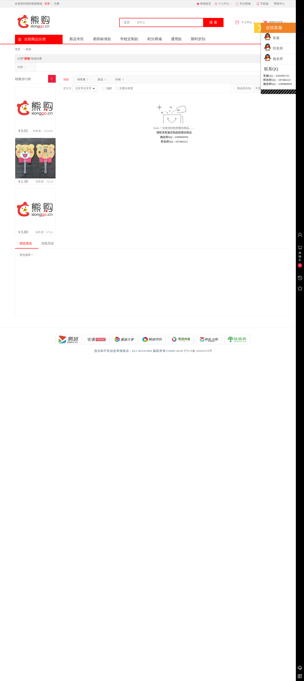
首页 (17, 49)
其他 (28, 49)
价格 (120, 79)
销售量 (83, 79)
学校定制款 (129, 39)
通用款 (176, 39)
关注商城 (245, 4)
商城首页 (204, 3)
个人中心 (224, 4)
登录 (47, 3)
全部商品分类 (32, 39)
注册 (56, 3)
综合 (66, 79)
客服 (272, 38)
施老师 (273, 59)
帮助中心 (279, 3)
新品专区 (76, 39)
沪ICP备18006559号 (198, 351)
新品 (102, 79)
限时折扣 (198, 39)
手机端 (262, 4)
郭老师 (273, 48)
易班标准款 (102, 39)
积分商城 (154, 39)
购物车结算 (274, 22)
